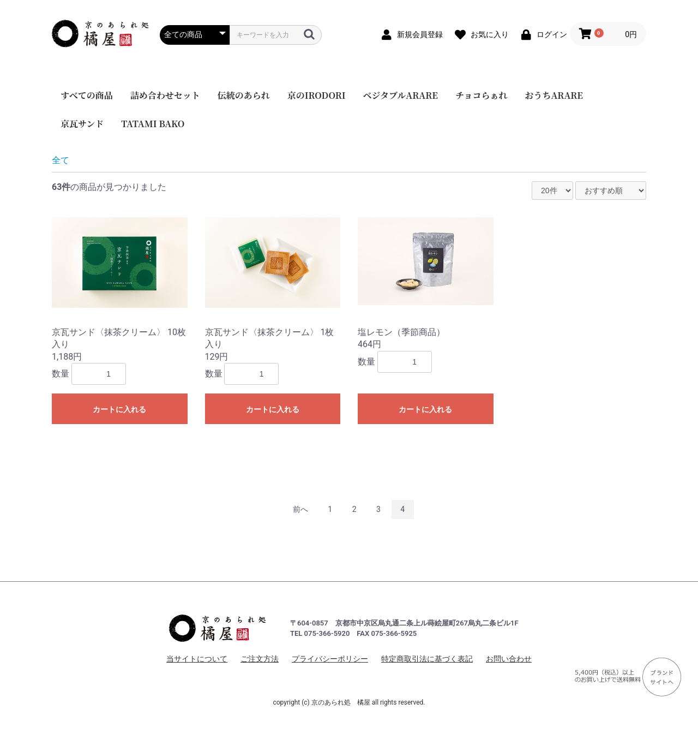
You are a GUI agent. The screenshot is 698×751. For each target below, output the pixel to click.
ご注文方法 (259, 658)
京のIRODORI (316, 95)
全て (60, 160)
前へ (300, 509)
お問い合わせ (509, 658)
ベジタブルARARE (400, 95)
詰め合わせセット (165, 95)
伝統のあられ (244, 95)
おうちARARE (554, 95)
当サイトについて (196, 658)
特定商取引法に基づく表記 (427, 658)
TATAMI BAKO (152, 123)
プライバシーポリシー (330, 658)
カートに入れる (119, 409)
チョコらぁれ (481, 95)
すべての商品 (87, 95)
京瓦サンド (82, 123)
